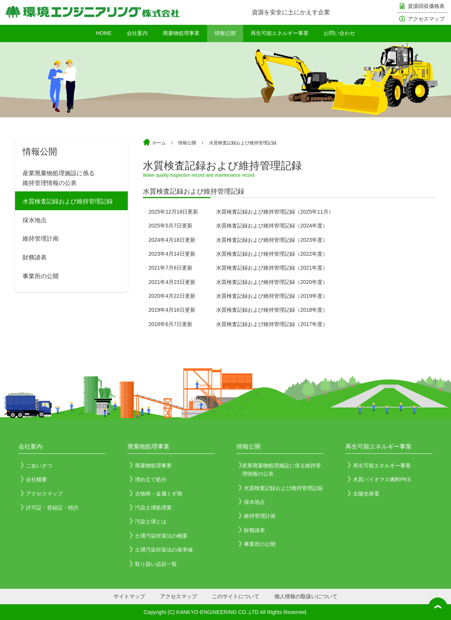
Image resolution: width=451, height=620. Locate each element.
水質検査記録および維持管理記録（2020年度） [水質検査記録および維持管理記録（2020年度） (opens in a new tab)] (272, 282)
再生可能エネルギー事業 (280, 33)
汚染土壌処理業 (153, 508)
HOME (104, 33)
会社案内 (137, 33)
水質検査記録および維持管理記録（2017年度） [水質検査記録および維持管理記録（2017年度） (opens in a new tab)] (272, 324)
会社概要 (36, 479)
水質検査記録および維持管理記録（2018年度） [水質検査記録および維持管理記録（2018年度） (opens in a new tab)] (272, 310)
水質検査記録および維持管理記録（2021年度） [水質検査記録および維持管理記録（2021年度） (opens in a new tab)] (272, 268)
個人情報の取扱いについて (305, 596)
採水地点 (35, 220)
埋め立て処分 (150, 479)
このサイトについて (235, 596)
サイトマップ (129, 596)
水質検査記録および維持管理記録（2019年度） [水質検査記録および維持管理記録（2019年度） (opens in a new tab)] (272, 296)
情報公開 (225, 33)
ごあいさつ (39, 465)
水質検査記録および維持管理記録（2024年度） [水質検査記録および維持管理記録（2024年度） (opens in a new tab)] (272, 226)
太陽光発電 (366, 494)
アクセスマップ (426, 19)
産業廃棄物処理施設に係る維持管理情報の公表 (59, 178)
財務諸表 (35, 257)
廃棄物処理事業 (181, 33)
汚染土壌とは (150, 521)
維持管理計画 (41, 238)
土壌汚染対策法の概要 (161, 536)
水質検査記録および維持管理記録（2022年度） (272, 254)
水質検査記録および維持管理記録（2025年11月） (275, 212)
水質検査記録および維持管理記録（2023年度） (272, 240)
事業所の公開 (41, 276)
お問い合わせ (339, 33)
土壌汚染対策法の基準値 (164, 550)
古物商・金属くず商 (158, 494)
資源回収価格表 (426, 6)
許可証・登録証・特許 (52, 508)
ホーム (159, 143)
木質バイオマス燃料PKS (382, 479)
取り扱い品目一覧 (156, 564)
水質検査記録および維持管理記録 (68, 201)
